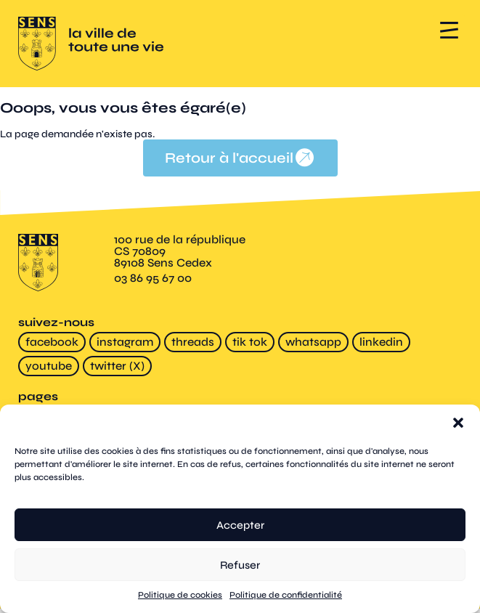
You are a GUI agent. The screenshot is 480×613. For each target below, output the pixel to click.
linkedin (381, 342)
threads (192, 342)
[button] (458, 422)
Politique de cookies (180, 595)
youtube (48, 366)
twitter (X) (117, 366)
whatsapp (313, 342)
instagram (125, 342)
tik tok (249, 342)
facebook (51, 342)
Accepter (240, 525)
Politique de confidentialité (285, 595)
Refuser (240, 565)
